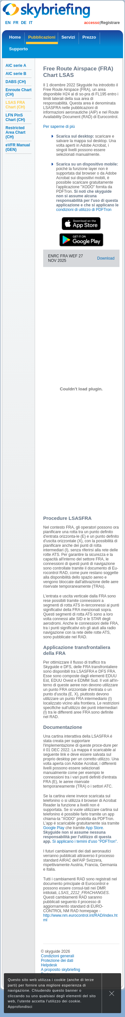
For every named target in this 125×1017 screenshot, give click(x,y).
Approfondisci (20, 1007)
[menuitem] (15, 38)
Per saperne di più (59, 126)
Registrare (110, 22)
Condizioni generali (57, 956)
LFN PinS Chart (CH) (15, 117)
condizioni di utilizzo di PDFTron (83, 209)
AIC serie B (16, 73)
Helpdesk (49, 965)
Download (105, 258)
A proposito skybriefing (60, 969)
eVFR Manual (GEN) (18, 147)
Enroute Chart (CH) (18, 92)
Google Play (53, 828)
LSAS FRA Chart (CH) (15, 104)
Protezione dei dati (57, 960)
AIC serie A (16, 65)
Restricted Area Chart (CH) (15, 132)
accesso (91, 22)
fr (16, 22)
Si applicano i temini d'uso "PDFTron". (85, 841)
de (24, 22)
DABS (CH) (16, 82)
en (8, 22)
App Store (94, 828)
